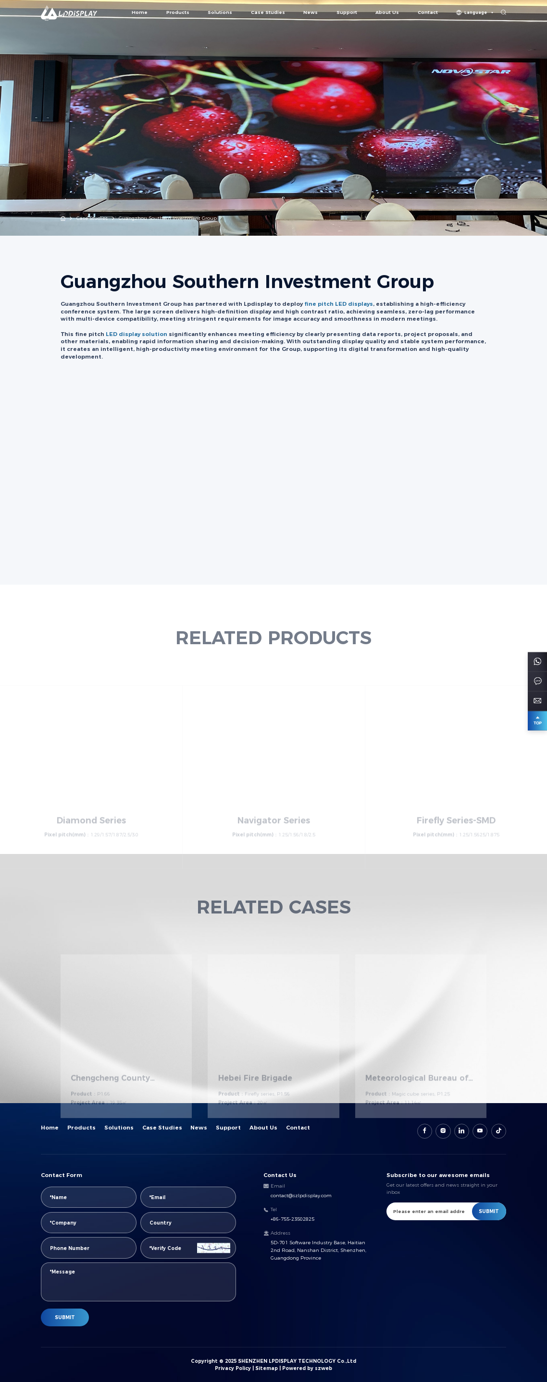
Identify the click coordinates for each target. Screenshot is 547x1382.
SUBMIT (65, 1317)
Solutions (220, 12)
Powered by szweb (307, 1368)
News (310, 12)
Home (140, 12)
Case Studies (268, 12)
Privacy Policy (233, 1368)
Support (346, 12)
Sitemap (266, 1368)
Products (177, 12)
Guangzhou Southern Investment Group (168, 218)
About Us (387, 12)
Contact (428, 12)
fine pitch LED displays (338, 303)
